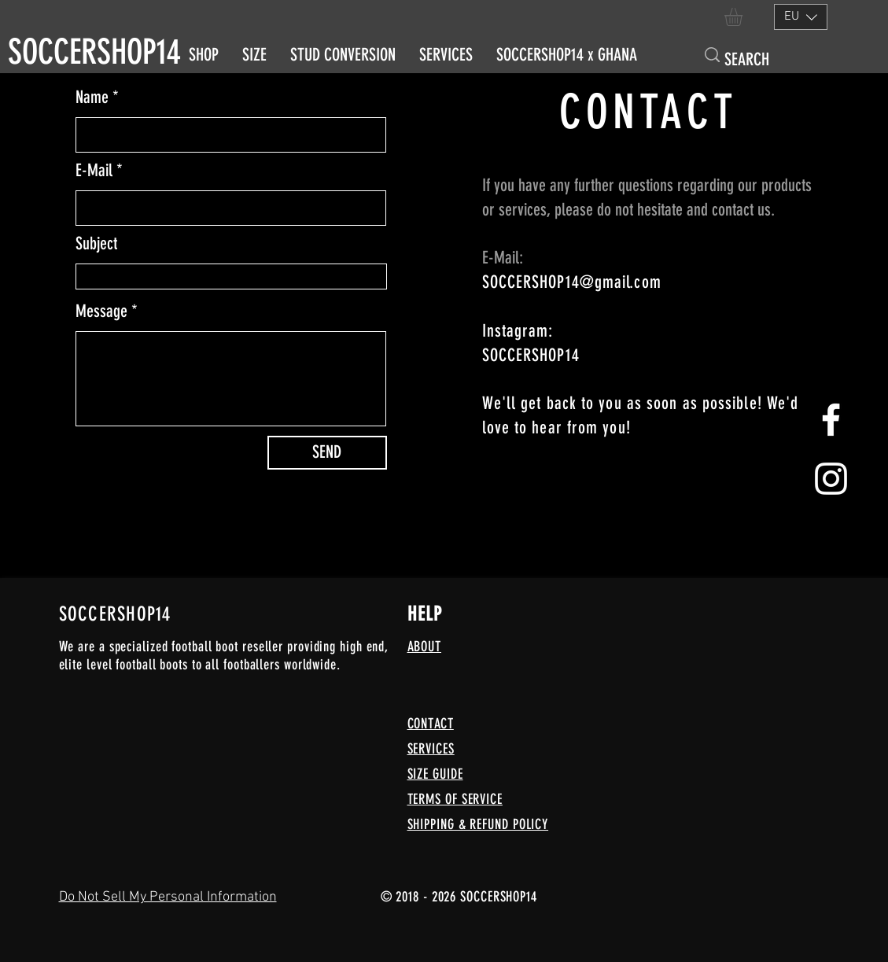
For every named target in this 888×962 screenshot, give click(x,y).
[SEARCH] (751, 60)
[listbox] (800, 17)
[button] (744, 17)
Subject (96, 243)
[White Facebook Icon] (831, 419)
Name (92, 97)
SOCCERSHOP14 (94, 51)
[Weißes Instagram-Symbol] (831, 478)
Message (101, 311)
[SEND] (327, 453)
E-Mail (94, 170)
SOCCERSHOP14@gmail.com (571, 282)
